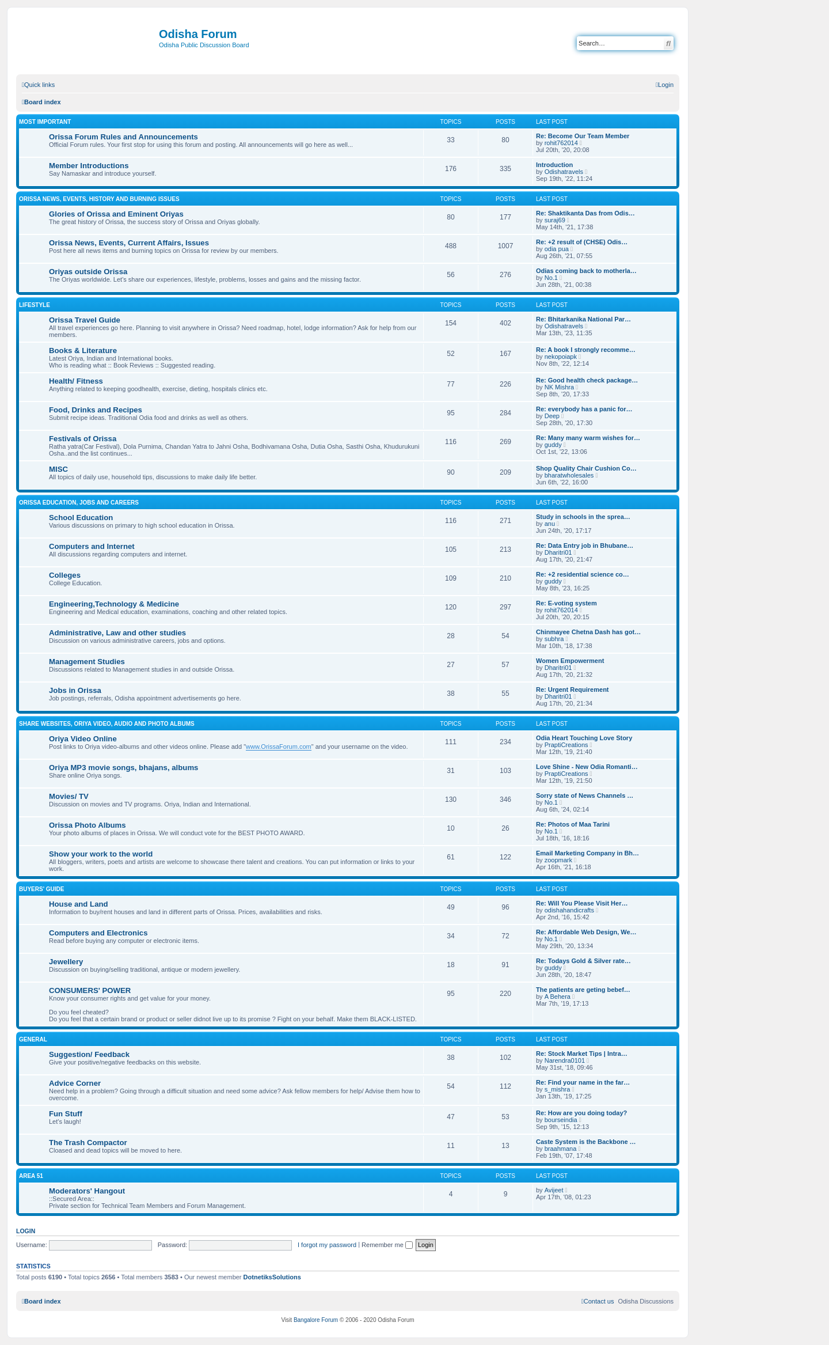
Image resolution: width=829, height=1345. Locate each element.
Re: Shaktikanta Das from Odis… (585, 213)
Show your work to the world (101, 854)
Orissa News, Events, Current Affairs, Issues (129, 242)
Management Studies (87, 661)
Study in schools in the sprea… (583, 516)
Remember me (387, 1244)
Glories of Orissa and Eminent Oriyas (116, 214)
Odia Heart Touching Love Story (584, 737)
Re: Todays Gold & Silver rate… (583, 960)
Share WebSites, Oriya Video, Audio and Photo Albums (107, 724)
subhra (554, 638)
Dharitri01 (558, 552)
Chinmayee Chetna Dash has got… (588, 631)
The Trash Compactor (88, 1142)
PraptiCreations (566, 744)
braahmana (561, 1148)
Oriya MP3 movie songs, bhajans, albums (123, 767)
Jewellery (66, 961)
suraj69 (555, 220)
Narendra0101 (565, 1060)
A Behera (558, 996)
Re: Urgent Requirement (572, 689)
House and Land (78, 904)
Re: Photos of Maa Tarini (573, 824)
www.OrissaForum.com (278, 746)
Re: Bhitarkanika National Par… (583, 319)
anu (550, 523)
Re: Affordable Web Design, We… (586, 932)
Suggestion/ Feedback (89, 1054)
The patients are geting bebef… (583, 989)
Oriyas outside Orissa (88, 271)
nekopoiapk (561, 356)
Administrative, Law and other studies (117, 632)
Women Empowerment (570, 660)
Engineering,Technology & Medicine (114, 604)
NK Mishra (559, 387)
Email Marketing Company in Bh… (587, 853)
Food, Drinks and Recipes (95, 410)
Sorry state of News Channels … (584, 795)
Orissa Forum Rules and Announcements (123, 136)
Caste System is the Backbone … (586, 1141)
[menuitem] (665, 85)
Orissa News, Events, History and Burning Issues (99, 199)
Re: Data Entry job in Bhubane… (584, 545)
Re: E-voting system (566, 603)
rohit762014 (561, 142)
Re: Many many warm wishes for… (588, 437)
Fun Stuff (65, 1113)
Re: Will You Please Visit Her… (582, 903)
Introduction (554, 164)
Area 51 (31, 1176)
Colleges (65, 575)
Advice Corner (75, 1083)
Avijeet (554, 1190)
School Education (81, 517)
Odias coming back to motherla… (586, 270)
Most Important (45, 122)
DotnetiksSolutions (272, 1277)
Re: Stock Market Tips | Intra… (582, 1053)
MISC (58, 469)
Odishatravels (564, 171)
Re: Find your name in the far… (583, 1082)
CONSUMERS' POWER (90, 990)
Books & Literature (83, 350)
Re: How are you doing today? (581, 1112)
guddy (553, 444)
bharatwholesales (569, 475)
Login (25, 1230)
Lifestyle (34, 305)
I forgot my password (327, 1244)
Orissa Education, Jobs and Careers (79, 502)
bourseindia (561, 1119)
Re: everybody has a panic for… (584, 409)
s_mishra (558, 1089)
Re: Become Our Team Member (582, 135)
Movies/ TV (69, 796)
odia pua (557, 248)
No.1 (551, 277)
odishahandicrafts (569, 910)
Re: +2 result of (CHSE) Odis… (582, 241)
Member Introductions (88, 165)
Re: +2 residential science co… (582, 574)
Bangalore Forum (316, 1320)
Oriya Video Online (83, 738)
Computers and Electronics (98, 933)
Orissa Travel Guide (84, 320)
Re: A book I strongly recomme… (586, 349)
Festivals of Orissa (82, 438)
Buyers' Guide (41, 889)
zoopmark (558, 860)
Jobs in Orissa (75, 690)
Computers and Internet (92, 546)
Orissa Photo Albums (87, 825)
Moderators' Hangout (87, 1191)
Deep (552, 415)
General (33, 1039)
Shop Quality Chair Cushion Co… (586, 468)
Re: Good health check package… (587, 380)
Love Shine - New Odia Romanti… (587, 766)
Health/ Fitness (76, 381)
